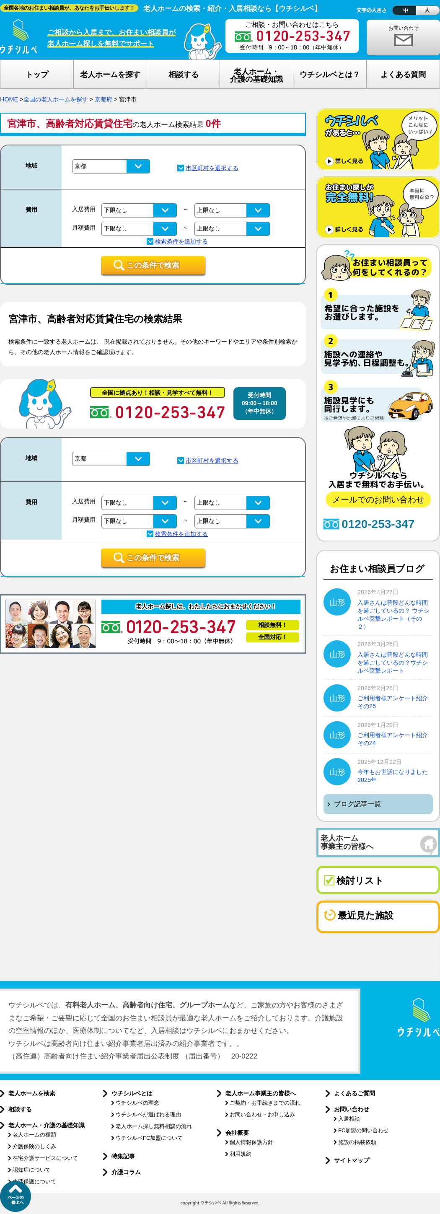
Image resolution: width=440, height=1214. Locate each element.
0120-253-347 (378, 524)
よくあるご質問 (354, 1093)
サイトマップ (351, 1160)
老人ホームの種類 (34, 1134)
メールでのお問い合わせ (378, 499)
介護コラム (126, 1172)
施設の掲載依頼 (357, 1142)
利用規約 (240, 1154)
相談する (20, 1109)
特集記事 (123, 1156)
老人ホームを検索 (31, 1093)
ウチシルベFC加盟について (149, 1138)
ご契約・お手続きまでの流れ (265, 1103)
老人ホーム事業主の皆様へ (260, 1093)
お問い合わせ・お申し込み (262, 1114)
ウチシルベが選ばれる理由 (148, 1114)
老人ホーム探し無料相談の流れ (154, 1126)
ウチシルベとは (132, 1093)
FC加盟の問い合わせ (363, 1130)
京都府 (103, 99)
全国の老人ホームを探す (55, 99)
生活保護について (34, 1181)
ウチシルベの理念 (137, 1103)
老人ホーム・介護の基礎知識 (46, 1125)
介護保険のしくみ (34, 1146)
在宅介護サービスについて (45, 1158)
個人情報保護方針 (251, 1142)
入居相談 (349, 1119)
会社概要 (237, 1132)
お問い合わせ (403, 28)
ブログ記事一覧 (357, 804)
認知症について (32, 1170)
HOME (9, 99)
